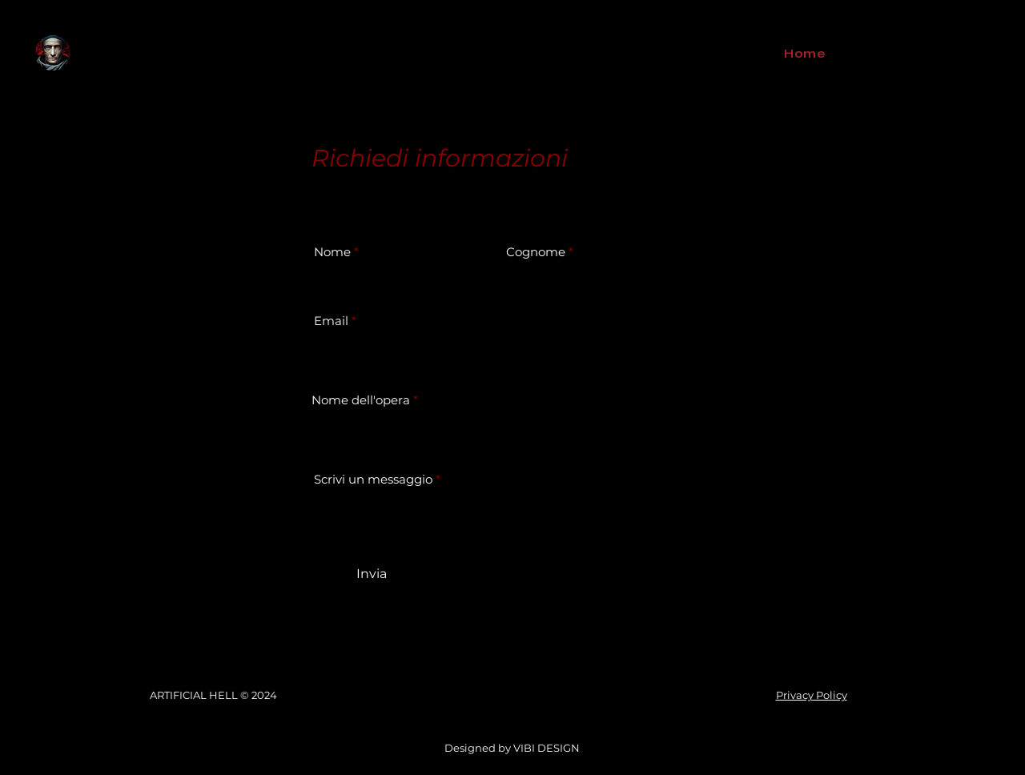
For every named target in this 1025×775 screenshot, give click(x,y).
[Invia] (371, 574)
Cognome (535, 252)
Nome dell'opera (361, 400)
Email (331, 321)
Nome (332, 252)
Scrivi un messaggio (373, 479)
